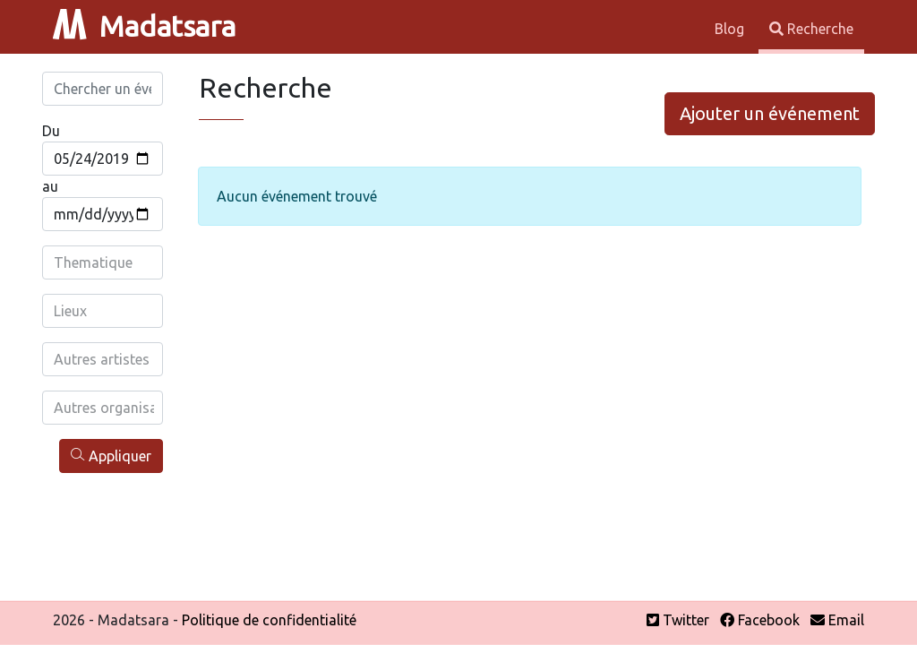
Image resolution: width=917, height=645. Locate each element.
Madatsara (144, 26)
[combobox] (104, 262)
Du (51, 131)
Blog (731, 29)
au (50, 186)
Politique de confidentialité (269, 620)
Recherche (811, 29)
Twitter (678, 620)
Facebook (760, 620)
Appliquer (111, 455)
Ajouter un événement (770, 113)
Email (837, 620)
